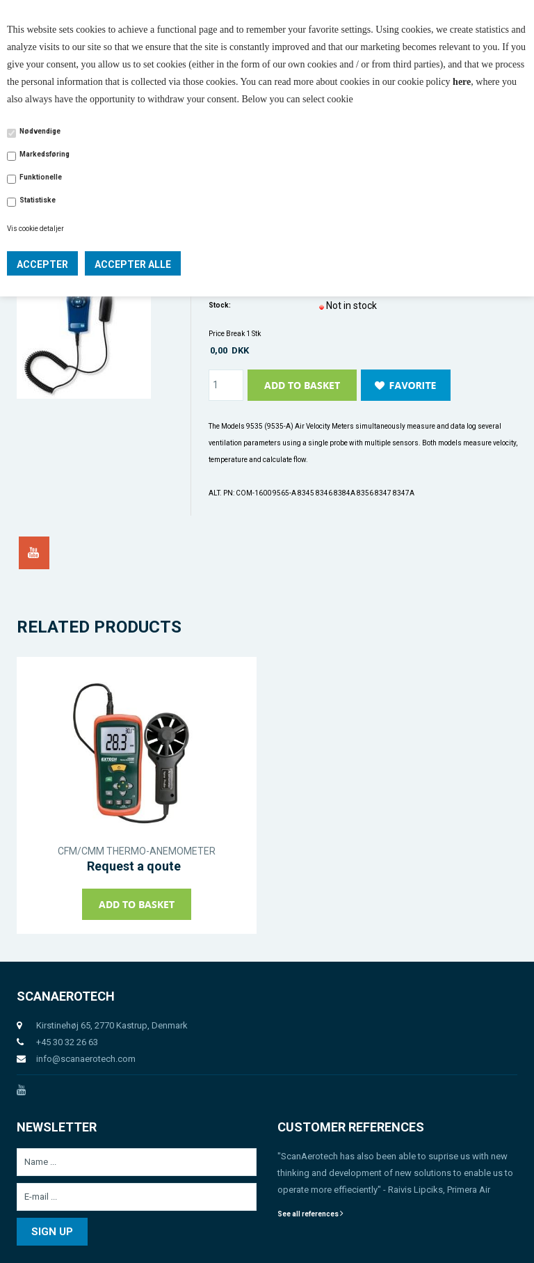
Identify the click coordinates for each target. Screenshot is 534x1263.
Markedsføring (44, 154)
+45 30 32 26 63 (67, 1042)
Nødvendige (39, 131)
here (462, 82)
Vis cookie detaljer (35, 228)
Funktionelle (40, 177)
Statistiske (37, 200)
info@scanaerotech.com (86, 1059)
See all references (310, 1214)
